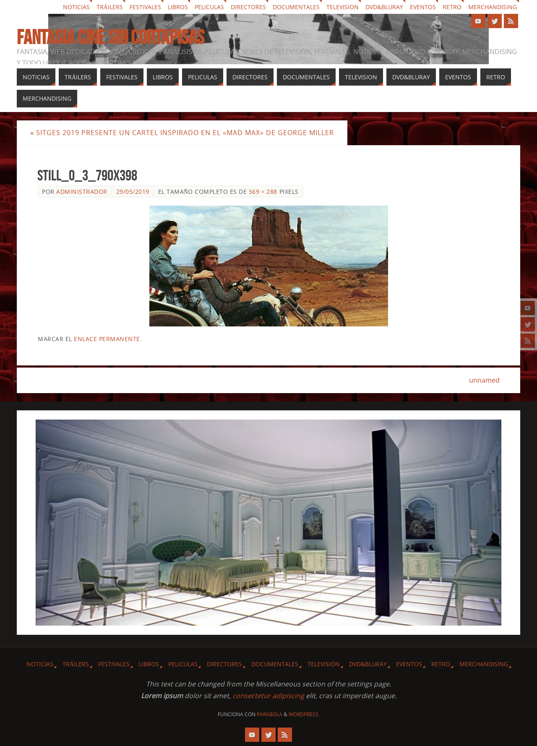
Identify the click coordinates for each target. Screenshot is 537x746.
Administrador (81, 192)
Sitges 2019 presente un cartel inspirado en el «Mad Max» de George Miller (182, 132)
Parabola (269, 714)
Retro (452, 7)
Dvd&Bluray (384, 7)
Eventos (423, 7)
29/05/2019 (132, 192)
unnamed (484, 380)
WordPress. (304, 714)
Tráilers (109, 7)
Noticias (76, 7)
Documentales (296, 7)
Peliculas (209, 7)
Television (342, 7)
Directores (248, 7)
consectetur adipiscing (268, 695)
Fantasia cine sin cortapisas (110, 37)
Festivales (145, 7)
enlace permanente (107, 339)
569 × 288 (263, 192)
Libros (178, 7)
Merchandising (492, 7)
